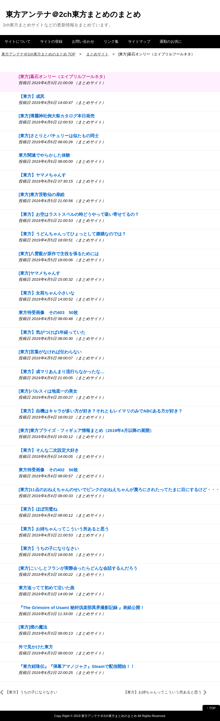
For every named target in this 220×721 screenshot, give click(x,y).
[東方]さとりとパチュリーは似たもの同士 (59, 135)
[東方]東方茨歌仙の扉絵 (41, 194)
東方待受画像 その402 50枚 (48, 469)
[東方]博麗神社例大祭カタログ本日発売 (57, 115)
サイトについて (18, 41)
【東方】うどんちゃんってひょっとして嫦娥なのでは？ (72, 233)
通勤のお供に (171, 41)
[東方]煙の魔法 (33, 627)
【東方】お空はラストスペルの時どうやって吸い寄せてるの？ (79, 214)
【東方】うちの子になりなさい (49, 548)
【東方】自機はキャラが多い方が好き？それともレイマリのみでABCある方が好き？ (101, 410)
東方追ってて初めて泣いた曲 (46, 587)
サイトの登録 (51, 41)
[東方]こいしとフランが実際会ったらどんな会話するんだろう (78, 568)
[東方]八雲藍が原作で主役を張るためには (59, 253)
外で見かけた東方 (36, 646)
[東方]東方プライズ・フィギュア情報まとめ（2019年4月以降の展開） (86, 430)
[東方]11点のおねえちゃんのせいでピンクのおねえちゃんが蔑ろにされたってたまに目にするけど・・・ (119, 489)
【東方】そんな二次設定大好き (49, 450)
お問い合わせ (83, 41)
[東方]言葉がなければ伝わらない (50, 351)
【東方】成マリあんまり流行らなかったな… (62, 371)
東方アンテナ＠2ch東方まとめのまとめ (73, 14)
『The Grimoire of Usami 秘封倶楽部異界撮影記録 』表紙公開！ (81, 607)
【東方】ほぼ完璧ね (38, 509)
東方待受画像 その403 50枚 (48, 312)
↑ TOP (211, 708)
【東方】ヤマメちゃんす (42, 175)
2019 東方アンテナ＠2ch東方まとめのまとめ (105, 716)
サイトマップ (139, 41)
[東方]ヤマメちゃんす (39, 273)
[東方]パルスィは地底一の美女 (48, 391)
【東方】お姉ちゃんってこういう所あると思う (64, 528)
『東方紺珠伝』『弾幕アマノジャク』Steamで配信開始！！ (77, 666)
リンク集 (111, 41)
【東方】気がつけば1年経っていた (52, 332)
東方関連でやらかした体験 (44, 155)
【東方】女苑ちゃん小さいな (46, 292)
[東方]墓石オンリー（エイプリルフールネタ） (63, 76)
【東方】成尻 (31, 96)
